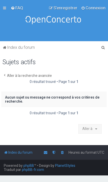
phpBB (28, 166)
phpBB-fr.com (33, 170)
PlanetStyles (65, 166)
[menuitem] (17, 7)
